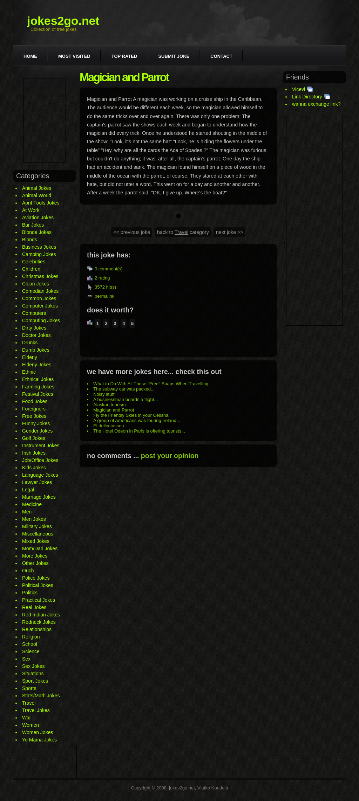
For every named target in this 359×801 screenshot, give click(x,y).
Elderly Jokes (36, 364)
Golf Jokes (33, 438)
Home (30, 56)
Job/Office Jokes (40, 460)
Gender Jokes (37, 431)
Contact (221, 56)
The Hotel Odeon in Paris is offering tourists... (139, 431)
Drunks (30, 342)
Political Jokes (37, 585)
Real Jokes (34, 607)
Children (31, 269)
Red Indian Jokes (41, 614)
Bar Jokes (33, 225)
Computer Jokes (40, 306)
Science (31, 651)
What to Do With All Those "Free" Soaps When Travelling (150, 383)
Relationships (37, 629)
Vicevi (298, 89)
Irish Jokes (34, 453)
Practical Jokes (38, 600)
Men (27, 512)
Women (30, 725)
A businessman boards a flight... (125, 399)
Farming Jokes (38, 386)
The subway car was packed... (124, 389)
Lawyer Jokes (37, 482)
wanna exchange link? (316, 104)
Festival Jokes (37, 394)
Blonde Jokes (37, 232)
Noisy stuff (103, 394)
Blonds (29, 239)
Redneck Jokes (39, 622)
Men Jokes (34, 519)
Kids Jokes (34, 467)
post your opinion (170, 456)
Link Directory (307, 96)
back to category (183, 232)
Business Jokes (39, 247)
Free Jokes (34, 416)
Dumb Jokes (35, 350)
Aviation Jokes (38, 217)
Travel (28, 703)
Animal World (36, 195)
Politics (30, 592)
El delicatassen (108, 425)
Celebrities (33, 261)
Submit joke (173, 56)
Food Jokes (34, 401)
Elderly (29, 357)
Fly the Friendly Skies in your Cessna (131, 415)
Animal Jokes (36, 188)
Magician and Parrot (113, 410)
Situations (32, 673)
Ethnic (29, 372)
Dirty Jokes (34, 328)
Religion (31, 637)
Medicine (32, 504)
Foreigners (34, 409)
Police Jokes (36, 578)
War (26, 717)
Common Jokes (39, 298)
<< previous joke (131, 232)
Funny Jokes (36, 423)
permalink (104, 296)
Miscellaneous (37, 534)
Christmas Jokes (40, 276)
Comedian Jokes (40, 291)
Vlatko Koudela (212, 787)
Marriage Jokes (39, 497)
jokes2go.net (63, 20)
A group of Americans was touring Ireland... (136, 420)
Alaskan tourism (109, 404)
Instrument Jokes (41, 445)
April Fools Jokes (41, 203)
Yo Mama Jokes (39, 740)
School (29, 644)
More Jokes (34, 556)
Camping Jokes (39, 254)
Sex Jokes (33, 666)
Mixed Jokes (35, 541)
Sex (26, 659)
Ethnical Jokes (38, 379)
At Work (31, 210)
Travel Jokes (36, 710)
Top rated (124, 56)
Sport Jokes (35, 681)
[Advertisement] (44, 120)
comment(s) (111, 268)
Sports (29, 688)
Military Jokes (37, 526)
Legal (28, 489)
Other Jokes (35, 563)
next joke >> (229, 232)
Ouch (28, 570)
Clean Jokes (35, 283)
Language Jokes (40, 475)
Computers (34, 313)
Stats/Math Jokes (41, 695)
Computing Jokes (41, 320)
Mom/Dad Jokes (39, 548)
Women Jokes (37, 732)
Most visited (74, 56)
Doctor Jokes (36, 335)
